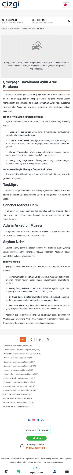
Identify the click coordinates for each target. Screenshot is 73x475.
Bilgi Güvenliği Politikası (49, 459)
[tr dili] (66, 4)
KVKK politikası (15, 462)
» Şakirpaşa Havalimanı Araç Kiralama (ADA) (19, 366)
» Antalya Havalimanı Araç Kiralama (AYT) (18, 358)
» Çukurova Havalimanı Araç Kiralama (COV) (19, 378)
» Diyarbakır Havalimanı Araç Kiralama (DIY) (19, 382)
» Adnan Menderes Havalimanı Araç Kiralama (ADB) (22, 354)
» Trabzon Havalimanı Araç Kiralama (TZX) (18, 406)
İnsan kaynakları (66, 459)
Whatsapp (38, 438)
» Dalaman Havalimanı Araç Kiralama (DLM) (19, 386)
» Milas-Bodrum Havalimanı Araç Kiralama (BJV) (20, 374)
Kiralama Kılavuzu (17, 459)
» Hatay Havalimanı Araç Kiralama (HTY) (17, 394)
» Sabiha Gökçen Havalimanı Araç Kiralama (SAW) (21, 350)
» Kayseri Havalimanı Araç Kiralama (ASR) (18, 370)
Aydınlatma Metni (32, 459)
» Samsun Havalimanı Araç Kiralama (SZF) (18, 402)
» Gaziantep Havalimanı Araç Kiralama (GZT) (19, 390)
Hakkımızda (5, 459)
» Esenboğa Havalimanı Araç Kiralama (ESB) (19, 362)
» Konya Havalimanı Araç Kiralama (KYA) (17, 398)
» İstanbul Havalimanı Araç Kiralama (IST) (18, 346)
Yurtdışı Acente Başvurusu (53, 462)
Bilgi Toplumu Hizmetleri (32, 462)
